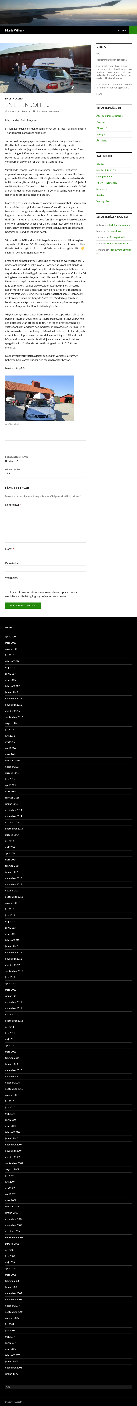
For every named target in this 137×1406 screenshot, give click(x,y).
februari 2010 (12, 1132)
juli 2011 (9, 1026)
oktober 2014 (12, 822)
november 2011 (13, 1008)
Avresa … (101, 121)
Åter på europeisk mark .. (109, 115)
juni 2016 (10, 735)
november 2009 (13, 1150)
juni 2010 (10, 1107)
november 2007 (13, 1299)
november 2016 (13, 704)
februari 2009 (12, 1206)
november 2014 (13, 816)
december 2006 (13, 1367)
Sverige (100, 195)
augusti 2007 (12, 1318)
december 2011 (13, 1002)
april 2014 (10, 853)
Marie (27, 111)
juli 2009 (9, 1175)
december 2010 (13, 1070)
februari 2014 (12, 865)
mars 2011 (10, 1051)
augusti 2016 (12, 723)
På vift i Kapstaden (106, 182)
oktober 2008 (12, 1231)
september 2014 (14, 828)
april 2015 (10, 785)
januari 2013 (11, 946)
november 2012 (13, 958)
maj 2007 (10, 1336)
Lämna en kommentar (47, 111)
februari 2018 (12, 661)
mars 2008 (10, 1274)
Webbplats (12, 577)
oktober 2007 (12, 1305)
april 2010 (10, 1119)
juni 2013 (10, 915)
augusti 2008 (12, 1243)
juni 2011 (10, 1033)
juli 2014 (9, 840)
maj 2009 (10, 1187)
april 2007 (10, 1342)
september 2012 (14, 971)
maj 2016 (10, 741)
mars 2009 (10, 1200)
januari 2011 (11, 1064)
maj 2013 (10, 921)
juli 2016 (9, 729)
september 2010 (14, 1088)
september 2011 (14, 1020)
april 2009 (10, 1194)
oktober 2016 (12, 710)
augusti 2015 (12, 772)
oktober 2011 (12, 1014)
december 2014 (13, 809)
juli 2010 (9, 1101)
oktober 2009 (12, 1156)
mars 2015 (10, 791)
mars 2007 (10, 1348)
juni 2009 (10, 1181)
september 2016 (14, 717)
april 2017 (10, 673)
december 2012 (13, 952)
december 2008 (13, 1218)
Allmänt (100, 164)
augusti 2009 (12, 1169)
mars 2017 (10, 679)
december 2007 (13, 1293)
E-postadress (14, 563)
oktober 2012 (12, 964)
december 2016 (13, 698)
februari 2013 (12, 940)
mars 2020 (10, 642)
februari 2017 (12, 686)
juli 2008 (9, 1249)
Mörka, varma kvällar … (118, 243)
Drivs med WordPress (15, 1401)
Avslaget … (102, 134)
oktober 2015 (12, 766)
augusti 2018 (12, 648)
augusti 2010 (12, 1094)
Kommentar (13, 504)
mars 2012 (10, 989)
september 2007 (14, 1311)
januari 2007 (11, 1361)
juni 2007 (10, 1330)
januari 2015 (11, 803)
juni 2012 (10, 977)
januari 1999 (11, 1373)
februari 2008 (12, 1280)
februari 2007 (12, 1355)
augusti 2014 (12, 834)
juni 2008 (10, 1256)
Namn (9, 548)
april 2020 (10, 636)
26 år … (45, 471)
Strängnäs (101, 188)
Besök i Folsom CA (106, 170)
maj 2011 (10, 1039)
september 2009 (14, 1163)
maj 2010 (10, 1113)
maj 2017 (10, 667)
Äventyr (122, 30)
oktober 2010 (12, 1082)
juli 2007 (9, 1324)
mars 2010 (10, 1125)
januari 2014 (11, 871)
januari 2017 (11, 692)
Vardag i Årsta (104, 201)
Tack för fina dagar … (119, 224)
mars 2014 (10, 859)
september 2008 (14, 1237)
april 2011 (10, 1045)
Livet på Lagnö (14, 98)
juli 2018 (9, 655)
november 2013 (13, 884)
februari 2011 (12, 1057)
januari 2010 (11, 1138)
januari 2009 (11, 1212)
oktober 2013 (12, 890)
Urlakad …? (45, 458)
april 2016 (10, 748)
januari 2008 (11, 1287)
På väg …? (101, 128)
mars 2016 (10, 754)
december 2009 (13, 1144)
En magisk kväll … (116, 231)
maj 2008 (10, 1262)
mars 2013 (10, 933)
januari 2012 (11, 995)
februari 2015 (12, 797)
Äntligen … (102, 140)
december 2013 (13, 878)
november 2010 (13, 1076)
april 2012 (10, 983)
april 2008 (10, 1268)
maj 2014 (10, 847)
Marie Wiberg (14, 30)
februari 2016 (12, 760)
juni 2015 (10, 779)
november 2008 (13, 1225)
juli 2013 (9, 909)
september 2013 (14, 896)
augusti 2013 (12, 902)
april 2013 (10, 927)
